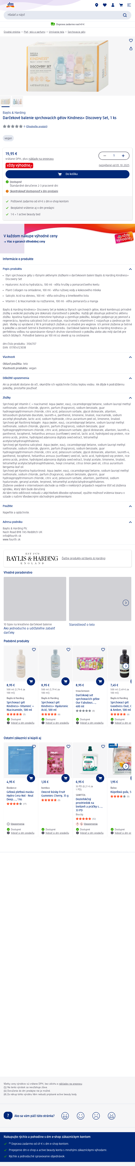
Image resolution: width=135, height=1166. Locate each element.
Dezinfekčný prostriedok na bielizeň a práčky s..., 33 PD (89, 805)
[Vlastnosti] (67, 357)
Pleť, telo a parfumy (34, 32)
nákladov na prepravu (70, 1084)
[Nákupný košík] (121, 5)
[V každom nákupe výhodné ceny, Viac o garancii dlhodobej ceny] (67, 238)
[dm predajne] (96, 5)
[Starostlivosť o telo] (100, 606)
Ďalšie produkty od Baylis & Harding (55, 558)
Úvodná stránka (12, 32)
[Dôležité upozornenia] (67, 378)
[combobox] (67, 15)
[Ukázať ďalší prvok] (126, 666)
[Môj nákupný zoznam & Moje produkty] (105, 5)
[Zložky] (67, 397)
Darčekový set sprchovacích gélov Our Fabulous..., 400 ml (87, 701)
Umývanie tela (56, 32)
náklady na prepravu (41, 159)
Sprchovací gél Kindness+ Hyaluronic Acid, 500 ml (54, 706)
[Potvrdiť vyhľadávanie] (125, 15)
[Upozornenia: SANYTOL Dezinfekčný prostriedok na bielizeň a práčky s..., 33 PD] (87, 824)
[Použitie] (67, 506)
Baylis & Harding (14, 112)
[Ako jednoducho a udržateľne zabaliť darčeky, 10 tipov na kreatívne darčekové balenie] (35, 606)
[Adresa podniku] (67, 522)
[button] (129, 5)
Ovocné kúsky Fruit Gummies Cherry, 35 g (55, 794)
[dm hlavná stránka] (10, 5)
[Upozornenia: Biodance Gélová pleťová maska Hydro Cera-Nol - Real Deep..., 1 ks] (15, 824)
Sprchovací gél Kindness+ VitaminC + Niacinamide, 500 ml (20, 706)
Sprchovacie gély (76, 32)
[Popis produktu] (67, 269)
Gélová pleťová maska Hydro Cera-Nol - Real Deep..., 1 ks (20, 796)
